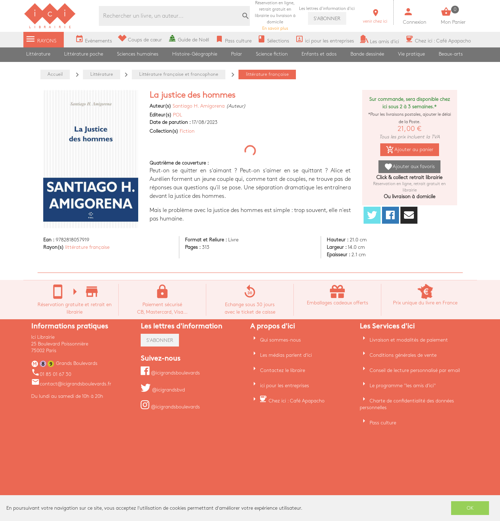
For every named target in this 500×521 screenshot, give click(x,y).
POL (177, 115)
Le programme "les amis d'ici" (403, 385)
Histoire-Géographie (194, 54)
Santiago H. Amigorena (199, 106)
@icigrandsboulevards (170, 373)
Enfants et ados (319, 54)
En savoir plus (275, 15)
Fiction (187, 131)
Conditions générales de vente (403, 355)
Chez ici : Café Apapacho (297, 401)
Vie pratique (411, 54)
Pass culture (383, 422)
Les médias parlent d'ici (286, 355)
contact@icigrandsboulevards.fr (71, 384)
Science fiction (272, 54)
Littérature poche (83, 54)
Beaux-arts (451, 54)
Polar (236, 54)
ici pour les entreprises (284, 385)
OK (470, 508)
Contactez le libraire (282, 370)
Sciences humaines (137, 54)
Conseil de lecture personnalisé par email (415, 370)
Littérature (38, 54)
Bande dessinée (367, 54)
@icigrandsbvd (163, 390)
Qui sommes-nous (280, 340)
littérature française (87, 247)
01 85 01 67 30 (51, 374)
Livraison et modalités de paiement (409, 340)
